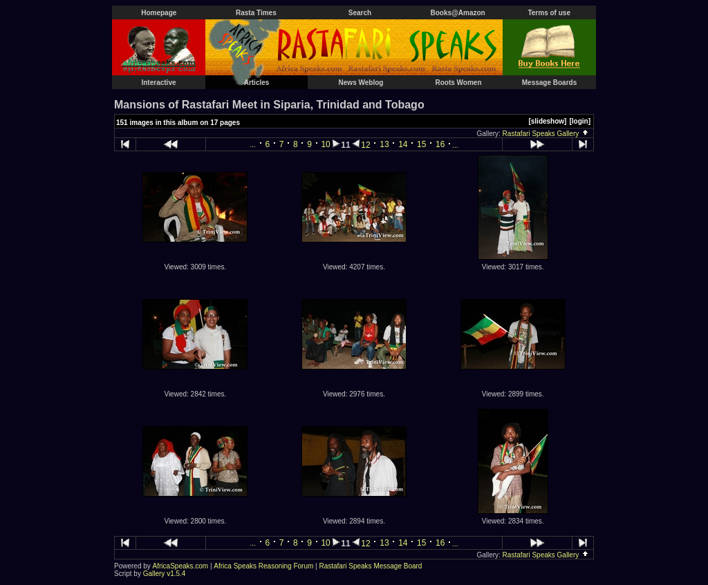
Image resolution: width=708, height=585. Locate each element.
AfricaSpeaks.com (181, 566)
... (253, 144)
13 (384, 144)
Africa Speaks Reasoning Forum (263, 566)
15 (421, 144)
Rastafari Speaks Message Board (370, 566)
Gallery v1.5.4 (164, 573)
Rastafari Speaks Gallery (546, 133)
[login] (579, 121)
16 (440, 144)
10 (325, 144)
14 (402, 144)
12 (365, 145)
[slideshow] (547, 121)
